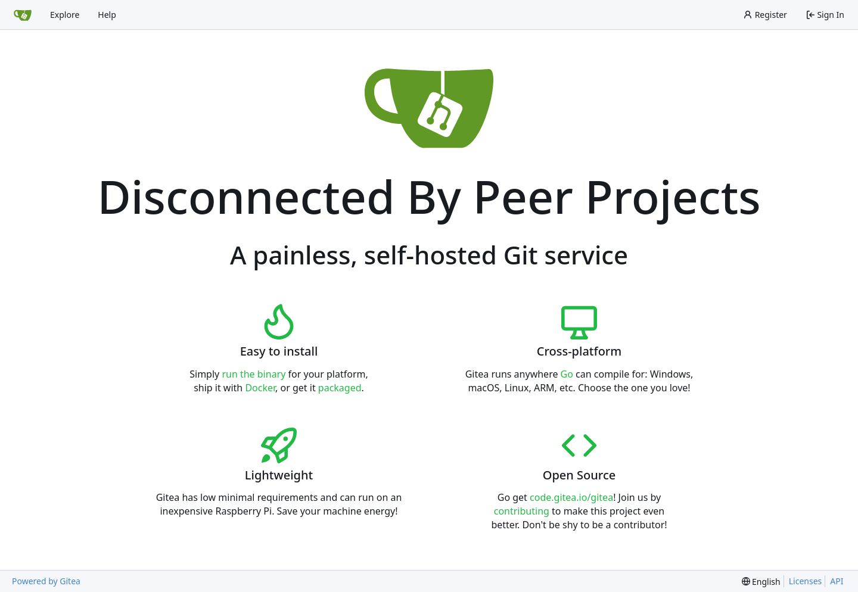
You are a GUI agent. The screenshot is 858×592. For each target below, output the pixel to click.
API (836, 581)
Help (107, 14)
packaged (340, 387)
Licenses (805, 581)
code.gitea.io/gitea (571, 497)
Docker (260, 387)
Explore (64, 14)
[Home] (22, 15)
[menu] (761, 581)
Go (567, 374)
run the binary (253, 374)
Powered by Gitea (46, 581)
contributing (521, 511)
